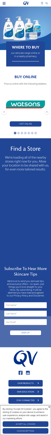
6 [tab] (31, 133)
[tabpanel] (25, 108)
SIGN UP (25, 332)
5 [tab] (28, 133)
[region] (25, 420)
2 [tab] (18, 133)
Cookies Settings (25, 431)
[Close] (49, 407)
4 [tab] (25, 133)
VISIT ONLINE (25, 123)
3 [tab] (21, 133)
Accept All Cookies (25, 424)
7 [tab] (35, 133)
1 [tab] (14, 133)
